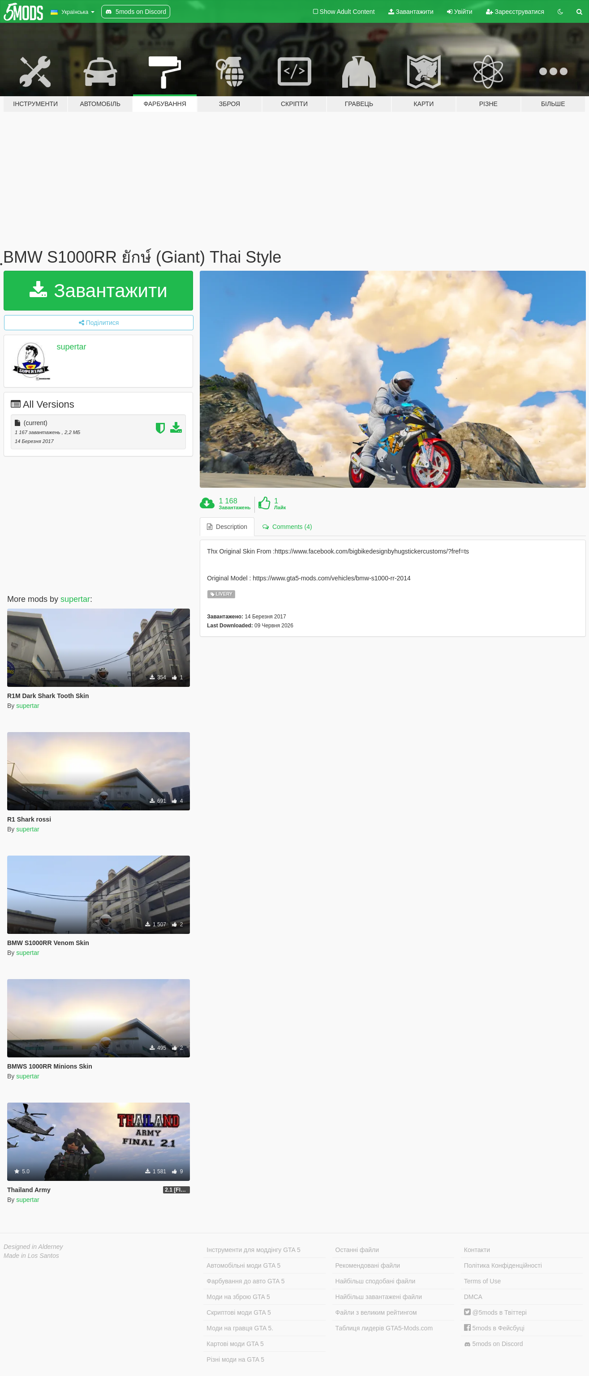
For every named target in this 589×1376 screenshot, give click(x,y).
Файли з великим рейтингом (376, 1312)
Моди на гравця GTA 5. (239, 1328)
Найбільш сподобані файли (375, 1281)
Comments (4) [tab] (287, 526)
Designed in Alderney (33, 1246)
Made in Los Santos (31, 1255)
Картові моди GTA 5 (235, 1343)
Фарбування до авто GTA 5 (245, 1281)
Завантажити (411, 11)
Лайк (280, 507)
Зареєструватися (515, 11)
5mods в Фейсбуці (494, 1328)
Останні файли (357, 1249)
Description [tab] (227, 526)
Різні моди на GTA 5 (235, 1359)
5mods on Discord (493, 1344)
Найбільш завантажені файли (378, 1296)
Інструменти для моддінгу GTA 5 (253, 1249)
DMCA (473, 1296)
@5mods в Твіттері (495, 1312)
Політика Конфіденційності (503, 1265)
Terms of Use (482, 1281)
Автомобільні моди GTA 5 (243, 1265)
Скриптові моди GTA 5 (238, 1312)
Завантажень (235, 507)
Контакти (477, 1249)
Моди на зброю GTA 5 (238, 1296)
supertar (71, 346)
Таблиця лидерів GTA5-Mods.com (384, 1328)
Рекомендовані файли (367, 1265)
